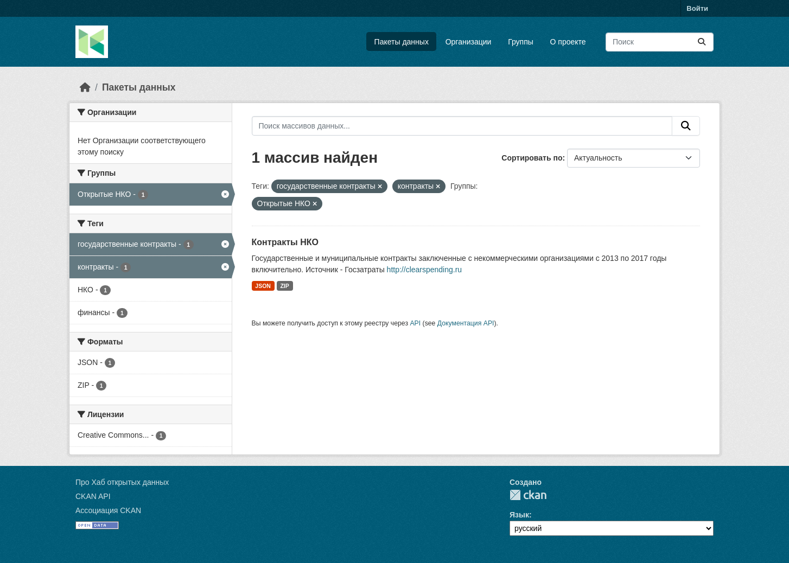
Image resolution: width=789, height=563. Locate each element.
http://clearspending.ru (424, 269)
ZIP (284, 286)
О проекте (568, 41)
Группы (520, 41)
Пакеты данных (401, 41)
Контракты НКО (285, 242)
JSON (263, 286)
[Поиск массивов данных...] (660, 42)
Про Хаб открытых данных (122, 482)
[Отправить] (701, 42)
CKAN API (93, 496)
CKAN (528, 495)
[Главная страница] (85, 87)
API (415, 323)
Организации (469, 41)
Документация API (465, 323)
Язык (519, 514)
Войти (697, 8)
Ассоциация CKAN (108, 510)
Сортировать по (531, 157)
